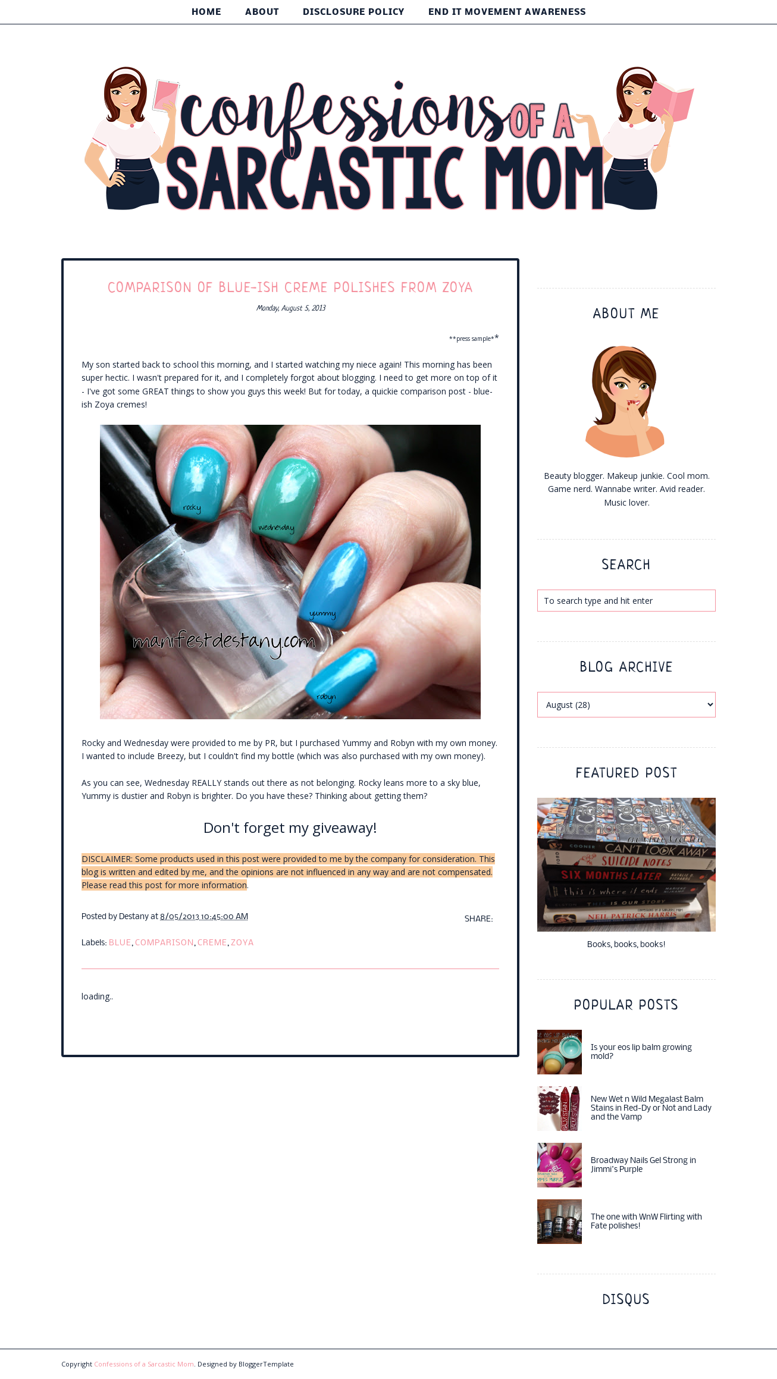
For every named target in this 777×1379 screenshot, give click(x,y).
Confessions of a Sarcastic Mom (144, 1363)
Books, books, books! (626, 945)
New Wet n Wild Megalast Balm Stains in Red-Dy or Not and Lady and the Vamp (651, 1108)
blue (120, 943)
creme (212, 943)
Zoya (242, 943)
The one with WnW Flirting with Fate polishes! (646, 1222)
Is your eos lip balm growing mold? (641, 1052)
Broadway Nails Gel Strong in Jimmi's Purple (643, 1165)
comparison (164, 943)
